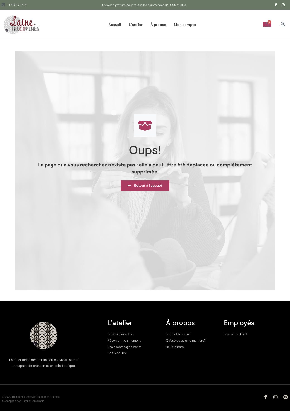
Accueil (115, 24)
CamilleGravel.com (33, 401)
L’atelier (136, 24)
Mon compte (185, 24)
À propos (158, 24)
